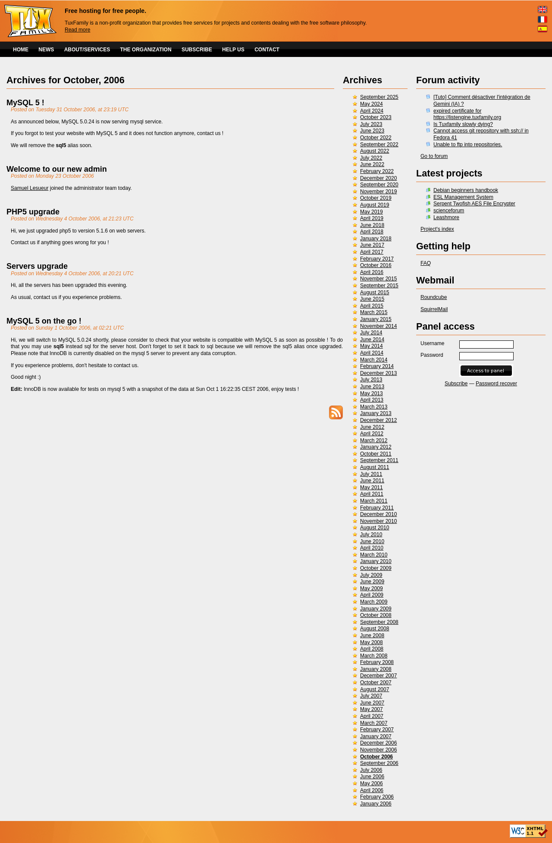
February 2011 (377, 508)
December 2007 (378, 676)
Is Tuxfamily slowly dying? (463, 124)
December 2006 (378, 743)
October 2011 (376, 454)
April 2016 (371, 272)
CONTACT (266, 50)
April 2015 (371, 306)
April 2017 (371, 252)
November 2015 (378, 279)
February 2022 (377, 171)
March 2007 (373, 723)
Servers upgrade (37, 266)
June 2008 (372, 635)
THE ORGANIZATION (146, 50)
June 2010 (372, 541)
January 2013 (376, 413)
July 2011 (371, 474)
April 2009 (371, 595)
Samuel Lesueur (29, 188)
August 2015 (374, 292)
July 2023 (371, 124)
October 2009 (376, 568)
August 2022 (374, 151)
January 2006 (376, 804)
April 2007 (371, 716)
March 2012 (373, 440)
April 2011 (371, 494)
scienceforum (448, 211)
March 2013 (373, 407)
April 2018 (371, 232)
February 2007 (377, 730)
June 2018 (372, 225)
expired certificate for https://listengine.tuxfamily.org (467, 114)
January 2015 (376, 319)
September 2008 (379, 622)
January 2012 (376, 447)
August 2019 (374, 205)
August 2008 (374, 629)
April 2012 (371, 434)
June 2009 (372, 582)
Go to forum (434, 156)
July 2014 (371, 333)
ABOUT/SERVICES (87, 50)
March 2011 (373, 501)
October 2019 (376, 198)
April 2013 (371, 400)
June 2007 (372, 703)
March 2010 (373, 555)
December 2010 (378, 514)
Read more (77, 30)
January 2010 (376, 561)
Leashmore (446, 217)
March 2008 (373, 656)
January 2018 (376, 239)
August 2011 (374, 467)
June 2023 (372, 131)
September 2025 (379, 97)
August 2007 (374, 689)
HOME (20, 50)
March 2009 (373, 602)
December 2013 (378, 373)
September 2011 (379, 460)
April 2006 (371, 790)
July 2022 (371, 158)
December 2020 (378, 178)
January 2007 (376, 736)
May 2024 (371, 104)
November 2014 (378, 326)
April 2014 (371, 353)
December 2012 (378, 420)
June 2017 (372, 245)
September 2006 (379, 763)
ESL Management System (463, 197)
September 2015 (379, 286)
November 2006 (378, 750)
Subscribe (456, 384)
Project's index (437, 229)
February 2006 (377, 797)
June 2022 (372, 164)
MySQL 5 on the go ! (44, 321)
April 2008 (371, 649)
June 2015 (372, 299)
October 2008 (376, 615)
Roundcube (433, 297)
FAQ (425, 263)
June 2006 (372, 777)
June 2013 (372, 387)
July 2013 (371, 380)
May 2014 (371, 346)
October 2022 (376, 138)
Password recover (496, 384)
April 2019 (371, 218)
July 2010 (371, 535)
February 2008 (377, 662)
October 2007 (376, 682)
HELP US (233, 50)
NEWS (46, 50)
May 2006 (371, 783)
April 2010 (371, 548)
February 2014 (377, 366)
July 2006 (371, 770)
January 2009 (376, 609)
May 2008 (371, 642)
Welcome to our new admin (56, 169)
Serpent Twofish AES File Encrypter (474, 204)
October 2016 (376, 265)
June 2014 (372, 340)
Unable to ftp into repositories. (467, 145)
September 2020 (379, 185)
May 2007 (371, 709)
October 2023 (376, 117)
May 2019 (371, 212)
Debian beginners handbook (465, 190)
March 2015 (373, 312)
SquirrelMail (434, 309)
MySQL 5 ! (25, 102)
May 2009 (371, 588)
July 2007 (371, 696)
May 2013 (371, 393)
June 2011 (372, 481)
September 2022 (379, 145)
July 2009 (371, 575)
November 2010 (378, 521)
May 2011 (371, 487)
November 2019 (378, 192)
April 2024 (371, 111)
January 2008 (376, 669)
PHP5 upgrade (33, 212)
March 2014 (373, 360)
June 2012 (372, 427)
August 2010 (374, 528)
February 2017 (377, 259)
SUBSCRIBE (197, 50)
